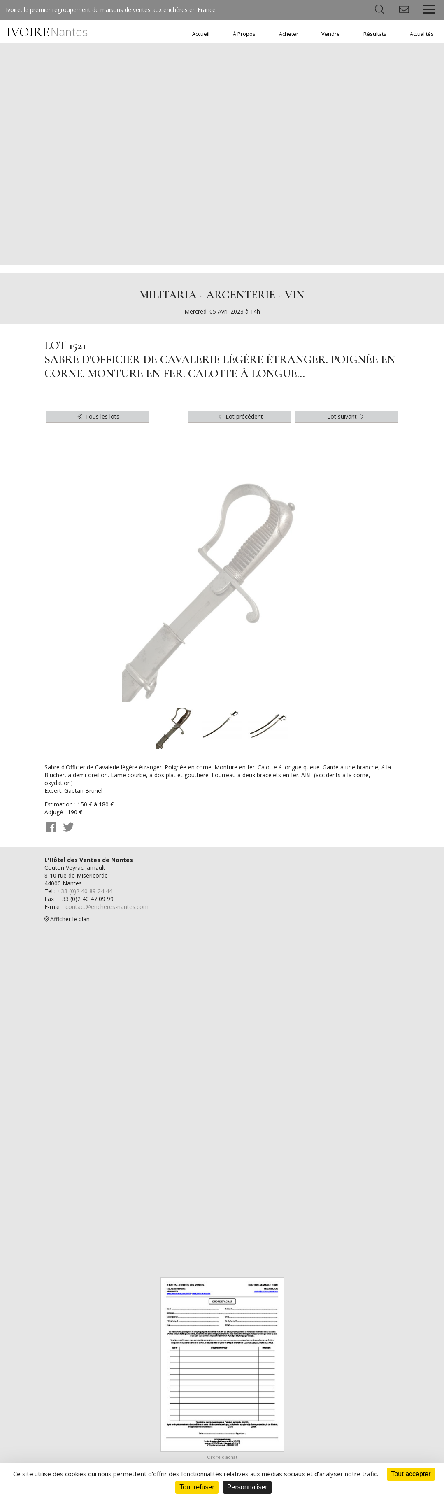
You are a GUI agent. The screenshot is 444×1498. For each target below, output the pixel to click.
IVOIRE (47, 32)
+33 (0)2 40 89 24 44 (84, 891)
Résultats (374, 33)
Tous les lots (97, 416)
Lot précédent (239, 416)
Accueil (200, 33)
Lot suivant (346, 416)
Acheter (288, 33)
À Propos (244, 33)
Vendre (330, 33)
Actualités (422, 33)
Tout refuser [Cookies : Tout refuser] (196, 1487)
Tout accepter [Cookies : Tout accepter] (410, 1473)
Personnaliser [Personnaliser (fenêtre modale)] (247, 1487)
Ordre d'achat (222, 1457)
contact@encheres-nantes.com (107, 907)
